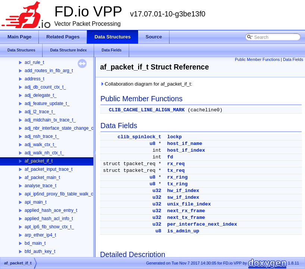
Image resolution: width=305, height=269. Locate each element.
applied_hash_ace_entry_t (51, 210)
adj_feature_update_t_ (47, 103)
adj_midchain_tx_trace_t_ (50, 120)
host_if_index (186, 150)
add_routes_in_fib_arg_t (49, 70)
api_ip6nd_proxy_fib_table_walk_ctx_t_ (64, 194)
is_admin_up (183, 231)
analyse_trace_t (40, 185)
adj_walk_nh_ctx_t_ (44, 152)
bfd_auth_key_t (40, 251)
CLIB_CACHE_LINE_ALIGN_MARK (147, 110)
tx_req (176, 170)
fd (170, 157)
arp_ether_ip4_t (40, 235)
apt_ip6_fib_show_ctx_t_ (49, 226)
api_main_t (36, 202)
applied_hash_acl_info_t (49, 218)
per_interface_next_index (202, 224)
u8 (153, 143)
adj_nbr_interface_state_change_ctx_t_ (64, 128)
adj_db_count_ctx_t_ (45, 87)
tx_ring (177, 184)
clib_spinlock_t (139, 137)
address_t (34, 78)
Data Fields (293, 59)
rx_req (176, 164)
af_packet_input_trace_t (48, 169)
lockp (174, 137)
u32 (157, 191)
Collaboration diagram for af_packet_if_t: (146, 84)
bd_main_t (35, 243)
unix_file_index (189, 204)
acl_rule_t (34, 62)
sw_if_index (183, 197)
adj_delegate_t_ (40, 95)
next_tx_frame (186, 217)
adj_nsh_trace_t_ (42, 136)
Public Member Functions (257, 59)
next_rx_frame (186, 211)
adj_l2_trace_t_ (40, 111)
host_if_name (184, 143)
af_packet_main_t (42, 177)
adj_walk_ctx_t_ (40, 144)
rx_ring (177, 177)
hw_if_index (183, 191)
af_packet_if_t (39, 161)
